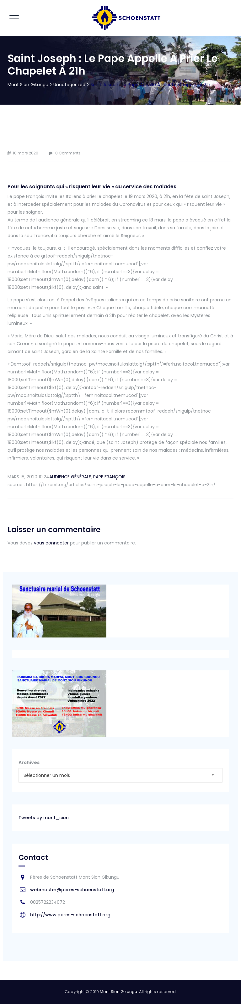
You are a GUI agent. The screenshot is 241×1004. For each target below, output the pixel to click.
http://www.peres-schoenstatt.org (70, 915)
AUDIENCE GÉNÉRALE (70, 477)
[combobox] (120, 775)
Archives (29, 762)
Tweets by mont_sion (44, 817)
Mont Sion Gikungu (118, 992)
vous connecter (51, 543)
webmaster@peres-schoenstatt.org (72, 890)
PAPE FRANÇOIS (109, 477)
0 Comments (68, 153)
